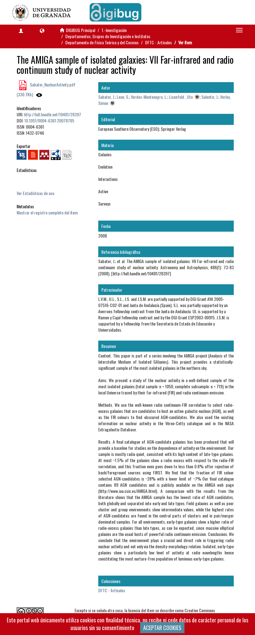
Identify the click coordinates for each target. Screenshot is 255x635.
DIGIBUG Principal (80, 30)
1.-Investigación (114, 30)
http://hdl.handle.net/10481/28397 (52, 114)
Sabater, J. (106, 97)
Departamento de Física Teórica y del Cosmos (102, 42)
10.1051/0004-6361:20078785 (49, 120)
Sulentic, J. (209, 97)
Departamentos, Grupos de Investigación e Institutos (107, 36)
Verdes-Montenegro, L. (149, 97)
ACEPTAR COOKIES (162, 628)
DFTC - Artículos (158, 42)
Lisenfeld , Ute (181, 97)
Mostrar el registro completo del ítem (47, 212)
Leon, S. (123, 97)
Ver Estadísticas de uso (35, 193)
